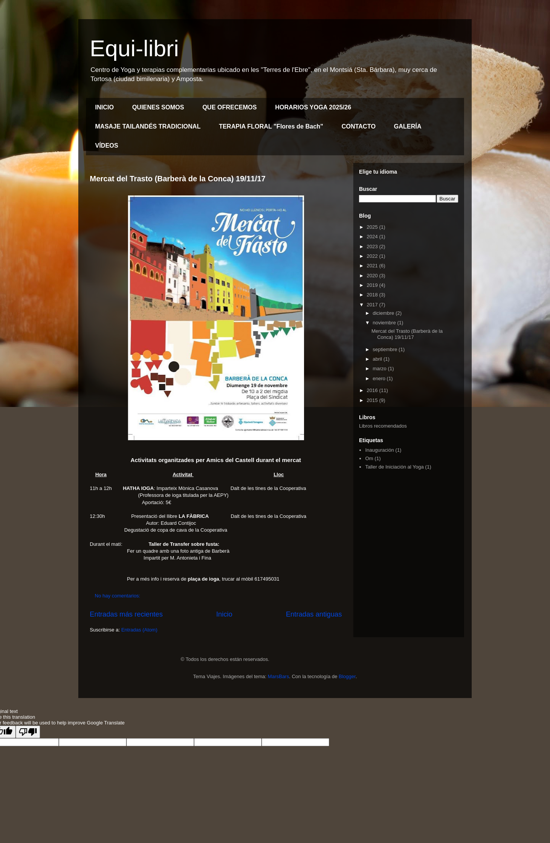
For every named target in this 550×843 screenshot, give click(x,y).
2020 (373, 275)
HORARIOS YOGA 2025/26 (313, 107)
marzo (380, 368)
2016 (373, 390)
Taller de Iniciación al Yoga (394, 467)
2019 (373, 285)
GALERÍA (407, 126)
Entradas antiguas (314, 614)
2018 (373, 295)
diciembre (384, 313)
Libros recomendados (383, 426)
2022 (373, 256)
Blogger (347, 676)
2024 (373, 236)
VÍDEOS (106, 145)
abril (378, 359)
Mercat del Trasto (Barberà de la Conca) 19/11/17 (177, 178)
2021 (373, 266)
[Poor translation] (28, 732)
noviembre (385, 322)
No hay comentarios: (118, 596)
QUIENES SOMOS (158, 107)
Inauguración (379, 450)
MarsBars (278, 676)
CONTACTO (358, 126)
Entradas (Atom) (139, 630)
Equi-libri (134, 48)
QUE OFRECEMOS (229, 107)
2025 (373, 227)
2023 (373, 246)
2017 (373, 305)
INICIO (104, 107)
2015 (373, 400)
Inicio (224, 614)
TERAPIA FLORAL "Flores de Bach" (271, 126)
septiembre (386, 349)
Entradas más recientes (126, 614)
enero (380, 378)
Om (369, 458)
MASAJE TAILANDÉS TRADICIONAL (148, 126)
